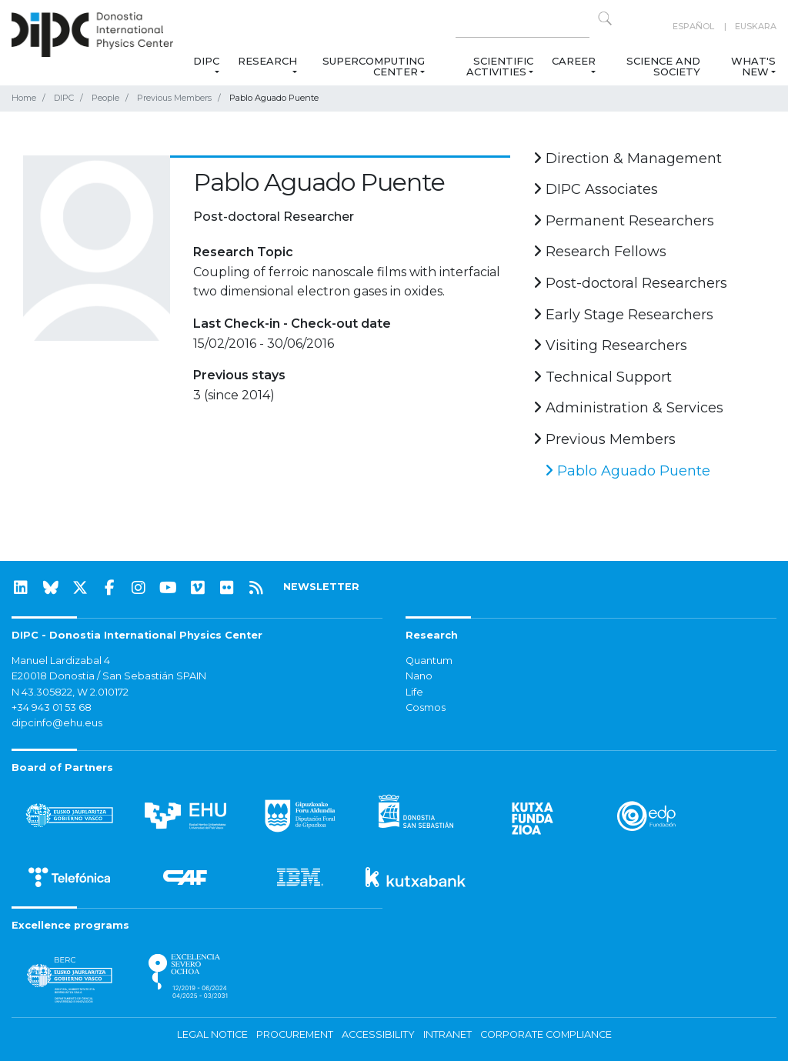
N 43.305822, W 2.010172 (70, 692)
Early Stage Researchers (623, 314)
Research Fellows (599, 251)
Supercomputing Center (373, 66)
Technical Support (602, 377)
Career (574, 61)
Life (414, 692)
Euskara (755, 26)
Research (267, 61)
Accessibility (378, 1034)
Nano (419, 676)
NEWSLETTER (321, 586)
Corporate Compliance (546, 1034)
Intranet (447, 1034)
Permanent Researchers (623, 220)
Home (24, 97)
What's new (753, 66)
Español (693, 26)
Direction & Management (627, 158)
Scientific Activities (499, 66)
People (105, 97)
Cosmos (426, 707)
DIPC (206, 61)
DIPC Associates (595, 189)
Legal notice (212, 1034)
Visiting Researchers (610, 345)
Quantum (429, 660)
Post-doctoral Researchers (630, 283)
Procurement (294, 1034)
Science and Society (663, 66)
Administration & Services (628, 407)
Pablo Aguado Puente (627, 470)
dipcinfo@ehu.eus (57, 723)
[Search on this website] (522, 26)
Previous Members (174, 97)
